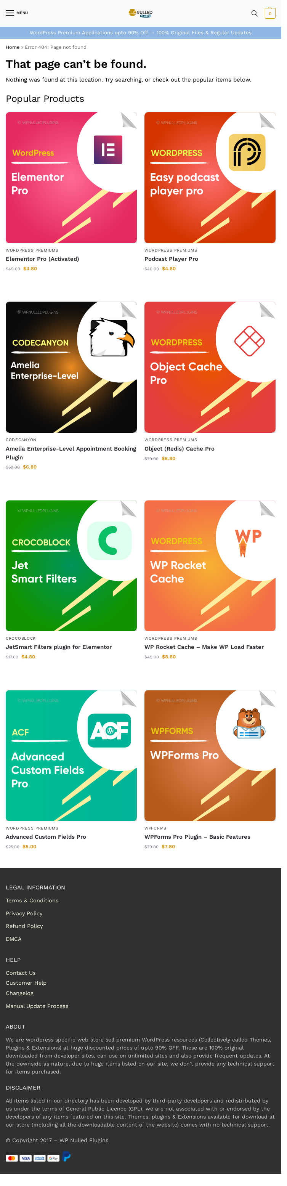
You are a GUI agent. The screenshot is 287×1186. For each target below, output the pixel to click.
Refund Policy (24, 926)
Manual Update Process (37, 1006)
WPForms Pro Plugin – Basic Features (197, 836)
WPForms (155, 828)
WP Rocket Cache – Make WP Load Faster (204, 647)
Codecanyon (21, 439)
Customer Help (26, 983)
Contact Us (21, 973)
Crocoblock (21, 638)
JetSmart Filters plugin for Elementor (59, 647)
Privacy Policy (24, 913)
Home (12, 47)
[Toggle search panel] (254, 13)
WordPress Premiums (32, 250)
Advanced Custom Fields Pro (46, 836)
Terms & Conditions (32, 900)
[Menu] (17, 13)
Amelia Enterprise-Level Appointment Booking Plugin (71, 453)
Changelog (20, 993)
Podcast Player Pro (171, 258)
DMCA (14, 939)
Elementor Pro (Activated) (42, 258)
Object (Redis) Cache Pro (179, 448)
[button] (269, 13)
